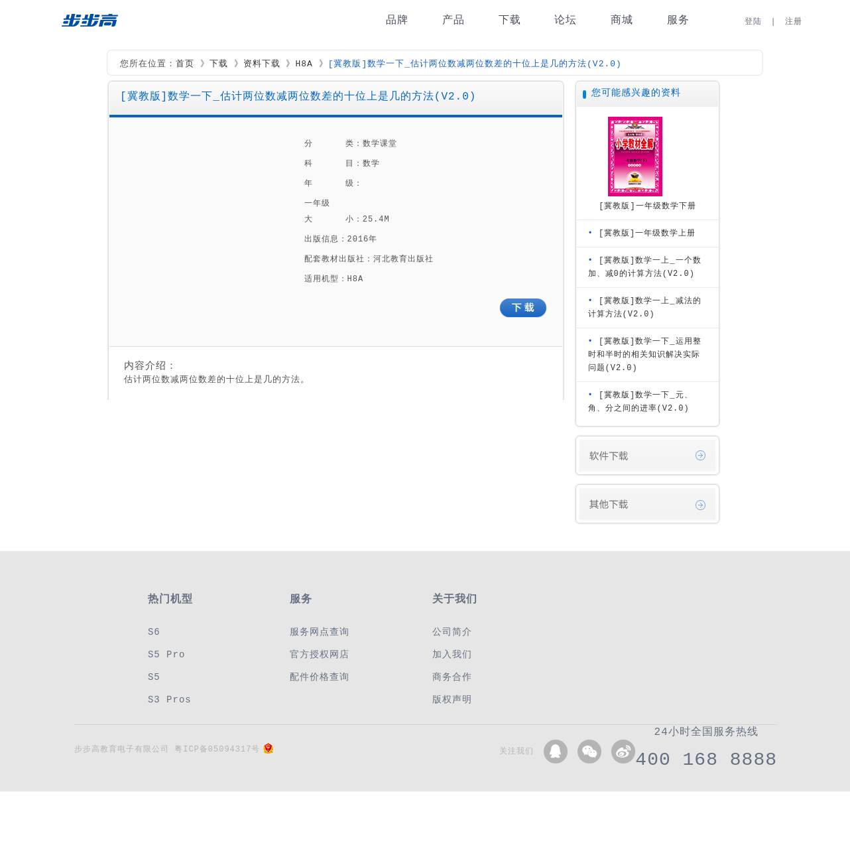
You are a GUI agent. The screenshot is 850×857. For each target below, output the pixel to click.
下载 (510, 20)
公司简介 (452, 632)
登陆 (753, 21)
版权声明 (452, 699)
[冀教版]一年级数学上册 (647, 233)
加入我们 (452, 654)
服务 (678, 20)
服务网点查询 (319, 632)
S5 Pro (166, 654)
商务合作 (452, 677)
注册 (793, 21)
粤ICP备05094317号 (217, 749)
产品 (453, 20)
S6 (154, 632)
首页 (185, 64)
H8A (303, 64)
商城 (622, 20)
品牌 (397, 20)
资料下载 (261, 64)
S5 (154, 677)
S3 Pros (170, 699)
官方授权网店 (319, 654)
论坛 (565, 20)
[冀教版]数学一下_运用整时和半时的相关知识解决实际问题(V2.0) (644, 354)
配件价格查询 (319, 677)
